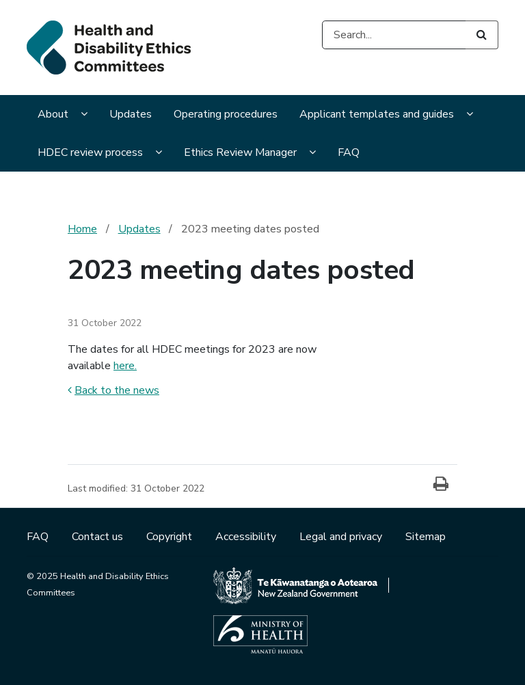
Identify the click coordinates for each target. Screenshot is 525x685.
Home (82, 229)
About (53, 114)
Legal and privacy (342, 536)
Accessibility (247, 536)
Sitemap (425, 536)
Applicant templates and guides (376, 114)
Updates (130, 114)
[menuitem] (62, 115)
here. (125, 365)
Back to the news (113, 390)
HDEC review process (90, 152)
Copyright (170, 536)
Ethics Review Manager (240, 152)
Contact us (99, 536)
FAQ (349, 152)
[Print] (441, 484)
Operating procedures (226, 114)
